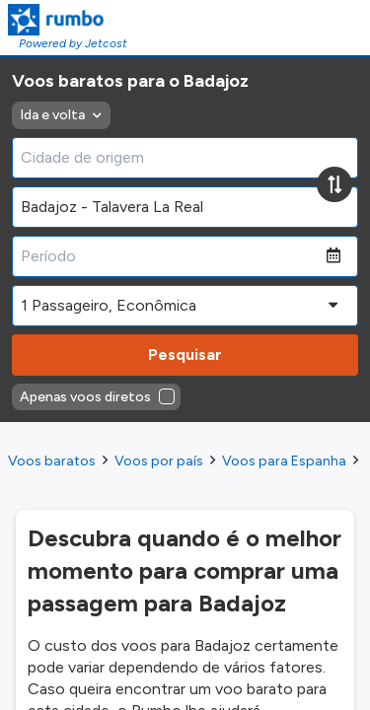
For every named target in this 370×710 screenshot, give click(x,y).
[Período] (169, 256)
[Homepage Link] (67, 20)
